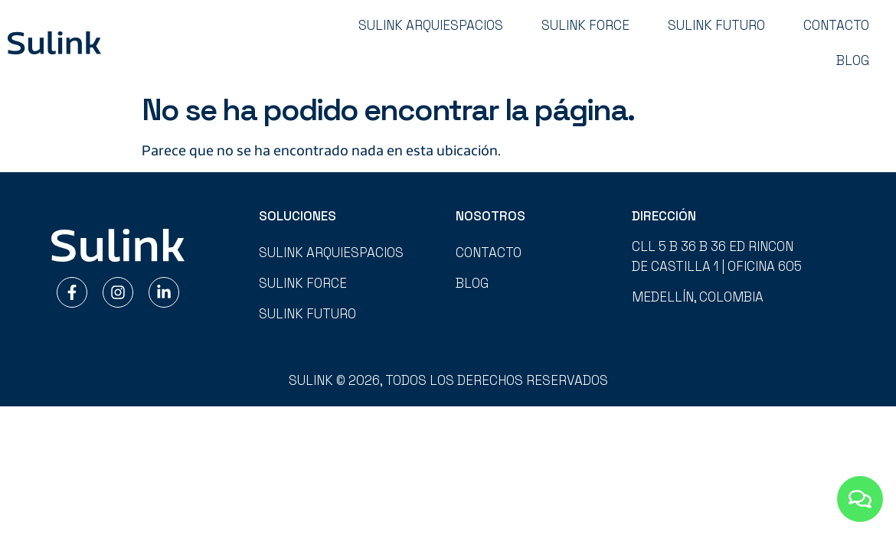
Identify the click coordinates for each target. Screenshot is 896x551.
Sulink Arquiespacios (430, 25)
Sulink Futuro (716, 25)
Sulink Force (585, 25)
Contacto (836, 25)
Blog (852, 60)
